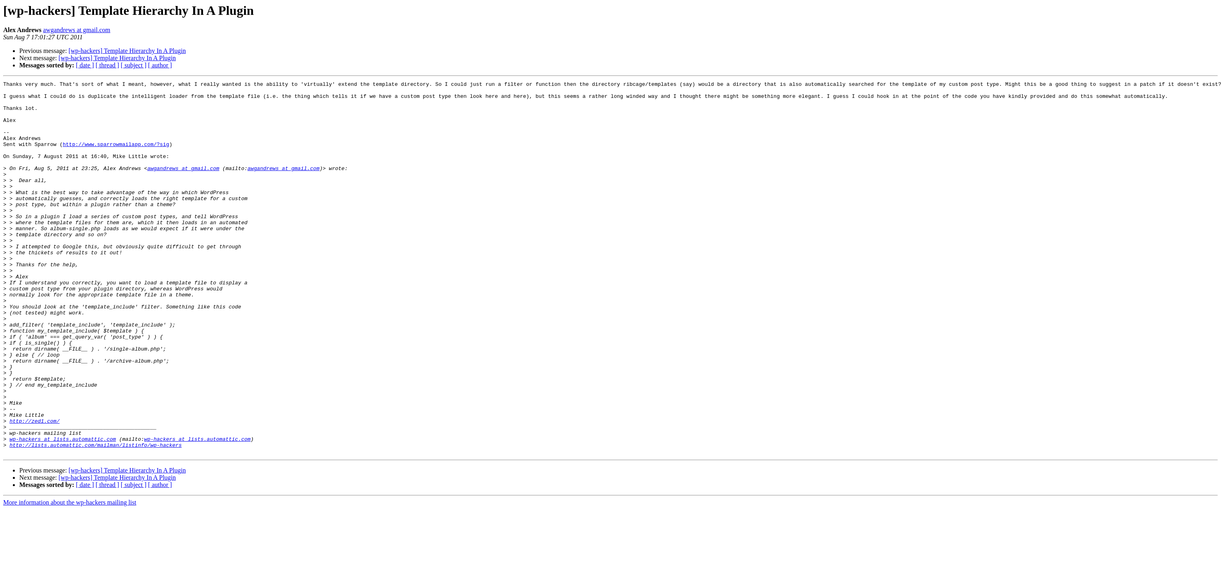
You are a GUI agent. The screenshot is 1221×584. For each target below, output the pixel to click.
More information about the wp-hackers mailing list (69, 577)
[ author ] (160, 65)
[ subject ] (134, 65)
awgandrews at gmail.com (76, 29)
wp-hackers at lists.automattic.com (63, 511)
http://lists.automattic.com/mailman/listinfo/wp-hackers (96, 518)
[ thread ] (107, 65)
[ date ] (85, 65)
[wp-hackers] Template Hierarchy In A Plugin (127, 50)
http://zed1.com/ (35, 489)
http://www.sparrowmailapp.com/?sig (116, 157)
